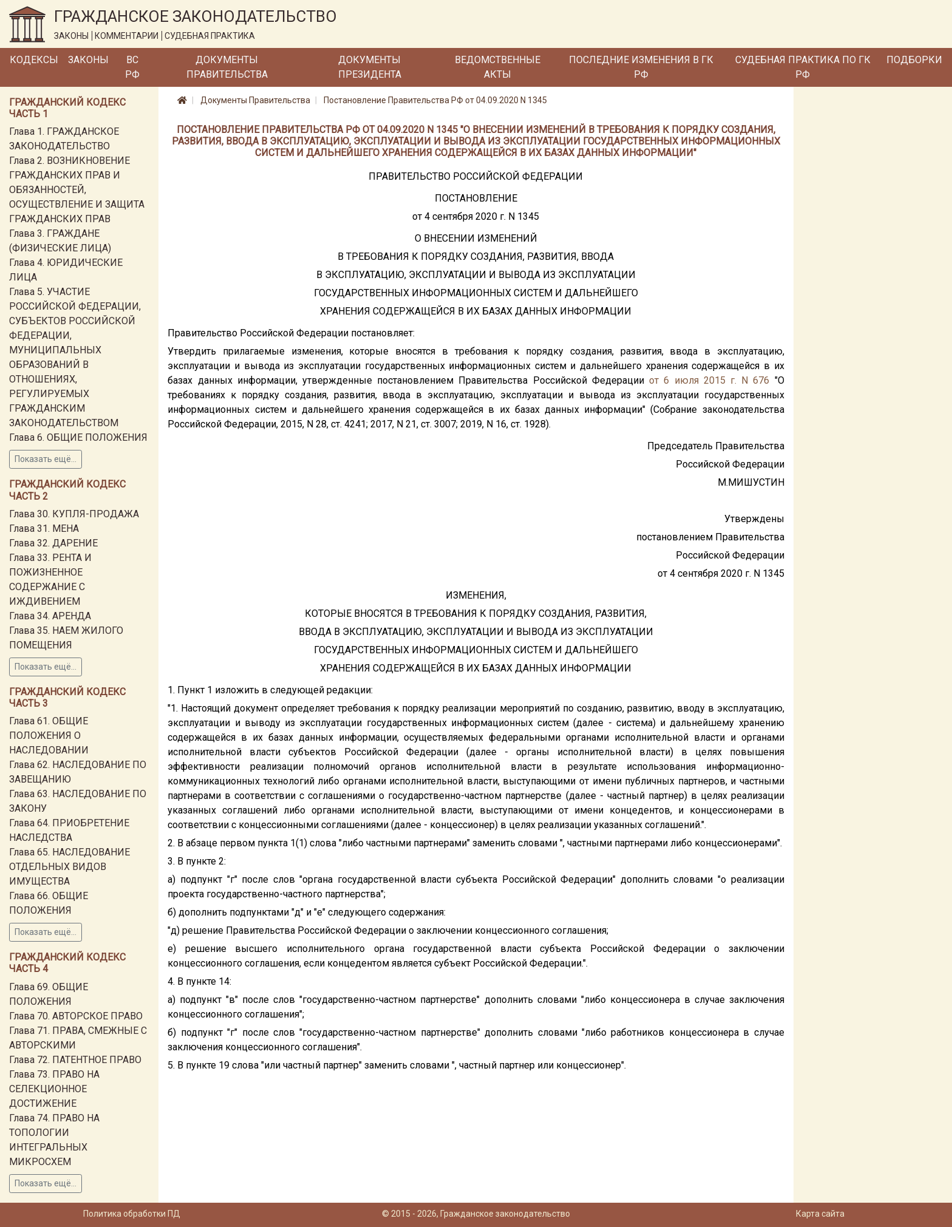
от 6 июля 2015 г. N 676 (709, 380)
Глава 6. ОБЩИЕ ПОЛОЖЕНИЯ (78, 437)
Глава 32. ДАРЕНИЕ (53, 543)
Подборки (914, 60)
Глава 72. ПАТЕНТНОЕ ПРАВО (75, 1060)
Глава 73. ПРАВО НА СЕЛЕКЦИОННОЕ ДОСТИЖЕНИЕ (54, 1089)
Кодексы (34, 60)
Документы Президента (369, 67)
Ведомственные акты (497, 67)
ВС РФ (132, 67)
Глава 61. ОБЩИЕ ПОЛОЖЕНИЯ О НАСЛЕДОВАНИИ (49, 735)
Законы (88, 60)
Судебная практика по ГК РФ (803, 67)
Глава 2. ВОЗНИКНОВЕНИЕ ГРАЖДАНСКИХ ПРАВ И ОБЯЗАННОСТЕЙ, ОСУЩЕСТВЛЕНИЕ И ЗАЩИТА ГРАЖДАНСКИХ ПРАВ (76, 190)
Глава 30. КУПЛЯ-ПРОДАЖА (74, 514)
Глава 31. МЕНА (44, 528)
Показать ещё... (45, 459)
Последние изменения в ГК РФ (641, 67)
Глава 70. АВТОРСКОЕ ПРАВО (76, 1016)
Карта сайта (820, 1214)
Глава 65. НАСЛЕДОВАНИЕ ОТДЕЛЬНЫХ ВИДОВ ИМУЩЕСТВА (69, 866)
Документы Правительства (227, 67)
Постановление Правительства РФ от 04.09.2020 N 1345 (435, 100)
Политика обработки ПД (131, 1214)
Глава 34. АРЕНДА (50, 616)
